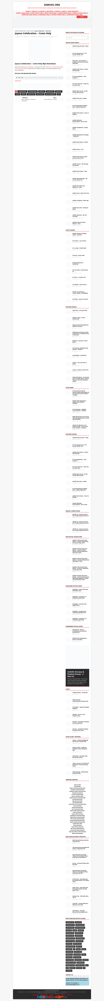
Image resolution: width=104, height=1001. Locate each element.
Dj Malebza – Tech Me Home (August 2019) (80, 604)
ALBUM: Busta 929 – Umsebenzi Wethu (80, 208)
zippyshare (69, 970)
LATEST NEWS (69, 387)
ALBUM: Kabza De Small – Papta (80, 46)
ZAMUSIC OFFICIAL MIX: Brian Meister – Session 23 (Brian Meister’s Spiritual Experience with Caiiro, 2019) (80, 550)
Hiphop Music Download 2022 (77, 817)
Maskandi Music (70, 965)
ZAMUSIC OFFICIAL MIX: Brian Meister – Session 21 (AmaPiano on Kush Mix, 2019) (80, 568)
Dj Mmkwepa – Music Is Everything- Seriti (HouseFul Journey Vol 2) (80, 631)
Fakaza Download (77, 812)
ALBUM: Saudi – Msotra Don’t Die (81, 193)
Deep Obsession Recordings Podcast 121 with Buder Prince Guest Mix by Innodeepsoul (80, 856)
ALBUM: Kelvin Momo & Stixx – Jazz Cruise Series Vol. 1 (80, 157)
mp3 (59, 94)
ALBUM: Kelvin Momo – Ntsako (80, 142)
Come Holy (41, 91)
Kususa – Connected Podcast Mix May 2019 (81, 864)
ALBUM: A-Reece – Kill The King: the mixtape (80, 164)
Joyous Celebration (50, 94)
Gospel (23, 94)
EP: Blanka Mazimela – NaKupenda (78, 263)
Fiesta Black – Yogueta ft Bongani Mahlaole (81, 707)
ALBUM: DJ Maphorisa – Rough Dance (80, 128)
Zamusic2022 (77, 786)
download (58, 91)
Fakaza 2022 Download (77, 814)
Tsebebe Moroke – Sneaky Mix (80, 692)
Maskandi (85, 960)
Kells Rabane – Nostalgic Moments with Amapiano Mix (80, 911)
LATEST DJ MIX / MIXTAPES (73, 737)
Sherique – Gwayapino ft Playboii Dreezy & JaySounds (81, 722)
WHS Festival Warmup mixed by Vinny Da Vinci (80, 840)
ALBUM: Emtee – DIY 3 (78, 149)
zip (84, 968)
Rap (67, 968)
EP (74, 949)
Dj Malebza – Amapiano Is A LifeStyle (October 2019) (79, 597)
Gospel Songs (40, 94)
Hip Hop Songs (69, 960)
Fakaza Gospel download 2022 (77, 822)
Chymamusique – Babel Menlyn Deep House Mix (80, 772)
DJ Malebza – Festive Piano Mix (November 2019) (80, 590)
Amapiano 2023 (78, 933)
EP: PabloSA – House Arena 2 (80, 284)
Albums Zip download (77, 833)
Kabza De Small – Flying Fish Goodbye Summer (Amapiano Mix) (80, 749)
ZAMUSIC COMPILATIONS (73, 511)
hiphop (83, 954)
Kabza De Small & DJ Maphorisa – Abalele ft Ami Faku (81, 325)
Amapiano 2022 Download (77, 789)
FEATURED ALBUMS (71, 434)
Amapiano (80, 930)
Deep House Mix (77, 943)
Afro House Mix (70, 927)
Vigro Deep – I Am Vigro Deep (80, 310)
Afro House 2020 (80, 925)
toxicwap (79, 968)
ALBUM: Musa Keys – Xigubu (80, 98)
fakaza (17, 94)
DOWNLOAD (34, 36)
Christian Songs (33, 91)
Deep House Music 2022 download (77, 831)
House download (77, 825)
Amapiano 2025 (69, 935)
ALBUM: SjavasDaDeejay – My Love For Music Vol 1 (80, 179)
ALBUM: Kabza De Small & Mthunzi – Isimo (79, 223)
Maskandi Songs (80, 965)
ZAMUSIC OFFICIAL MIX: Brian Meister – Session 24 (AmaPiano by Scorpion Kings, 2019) (80, 542)
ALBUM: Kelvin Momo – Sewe (80, 171)
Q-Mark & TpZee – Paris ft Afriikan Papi (79, 318)
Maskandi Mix (80, 962)
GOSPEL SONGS (30, 31)
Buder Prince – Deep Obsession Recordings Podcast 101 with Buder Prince (80, 889)
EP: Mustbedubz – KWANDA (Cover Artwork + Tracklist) (79, 410)
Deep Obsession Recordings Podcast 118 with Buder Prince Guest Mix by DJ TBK (80, 872)
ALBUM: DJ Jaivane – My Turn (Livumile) (80, 215)
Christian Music (22, 91)
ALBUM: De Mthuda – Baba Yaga (81, 200)
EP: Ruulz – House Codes (78, 255)
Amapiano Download (77, 793)
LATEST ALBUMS (70, 230)
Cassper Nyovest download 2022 (77, 797)
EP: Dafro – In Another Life (79, 277)
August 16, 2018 (20, 36)
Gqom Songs (77, 954)
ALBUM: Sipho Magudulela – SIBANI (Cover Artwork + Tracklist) (79, 402)
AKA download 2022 (77, 799)
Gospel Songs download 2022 (77, 820)
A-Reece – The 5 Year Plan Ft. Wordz (80, 363)
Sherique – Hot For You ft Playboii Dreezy (79, 715)
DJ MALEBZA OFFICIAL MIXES (74, 586)
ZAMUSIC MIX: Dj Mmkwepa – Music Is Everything (80, 639)
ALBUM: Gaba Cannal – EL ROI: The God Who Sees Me (80, 91)
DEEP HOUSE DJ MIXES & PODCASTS (76, 837)
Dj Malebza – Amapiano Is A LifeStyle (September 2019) (79, 612)
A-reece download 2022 (77, 794)
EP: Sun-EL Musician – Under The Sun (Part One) (81, 84)
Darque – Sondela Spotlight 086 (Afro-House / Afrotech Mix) (80, 741)
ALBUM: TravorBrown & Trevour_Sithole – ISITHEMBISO (80, 292)
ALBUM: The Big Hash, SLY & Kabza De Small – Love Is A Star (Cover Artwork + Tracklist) (80, 426)
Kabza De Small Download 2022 (77, 788)
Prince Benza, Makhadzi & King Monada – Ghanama (80, 348)
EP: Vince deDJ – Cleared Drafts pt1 (80, 270)
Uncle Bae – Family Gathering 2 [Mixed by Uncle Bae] (80, 904)
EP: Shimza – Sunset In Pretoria (80, 299)
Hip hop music (77, 957)
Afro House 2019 (70, 925)
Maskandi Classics (70, 962)
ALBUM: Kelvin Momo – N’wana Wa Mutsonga (80, 69)
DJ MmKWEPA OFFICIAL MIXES (74, 626)
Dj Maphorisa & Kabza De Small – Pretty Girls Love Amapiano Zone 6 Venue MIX (81, 334)
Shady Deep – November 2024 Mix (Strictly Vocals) (80, 756)
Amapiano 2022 (69, 933)
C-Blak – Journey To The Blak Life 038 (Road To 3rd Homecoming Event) (81, 765)
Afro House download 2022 (77, 818)
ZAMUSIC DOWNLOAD (20, 31)
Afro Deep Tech (70, 922)
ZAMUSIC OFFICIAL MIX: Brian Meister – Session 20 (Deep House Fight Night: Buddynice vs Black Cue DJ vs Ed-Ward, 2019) (81, 577)
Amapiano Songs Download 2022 (77, 791)
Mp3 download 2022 (77, 801)
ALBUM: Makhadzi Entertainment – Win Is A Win (80, 121)
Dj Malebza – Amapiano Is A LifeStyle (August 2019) (79, 619)
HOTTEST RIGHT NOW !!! (72, 42)
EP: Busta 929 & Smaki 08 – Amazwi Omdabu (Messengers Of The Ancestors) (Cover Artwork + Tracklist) (81, 393)
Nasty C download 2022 (77, 796)
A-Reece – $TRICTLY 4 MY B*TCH (80, 370)
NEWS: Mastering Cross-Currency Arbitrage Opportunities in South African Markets (81, 418)
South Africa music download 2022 (77, 804)
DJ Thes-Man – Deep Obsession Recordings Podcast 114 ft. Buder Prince (81, 880)
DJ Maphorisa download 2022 (77, 815)
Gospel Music (31, 94)
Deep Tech (79, 946)
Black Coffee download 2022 (77, 810)
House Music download (77, 827)
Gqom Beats (69, 954)
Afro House (78, 922)
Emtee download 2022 (77, 807)
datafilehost (50, 91)
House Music (78, 960)
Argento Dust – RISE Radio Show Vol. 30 (80, 896)
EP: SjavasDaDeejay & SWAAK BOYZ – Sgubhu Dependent (80, 106)
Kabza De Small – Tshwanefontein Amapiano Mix (80, 700)
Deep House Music (70, 946)
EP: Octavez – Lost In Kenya (79, 240)
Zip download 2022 (77, 802)
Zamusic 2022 (77, 785)
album (74, 930)
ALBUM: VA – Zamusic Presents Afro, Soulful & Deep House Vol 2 (81, 522)
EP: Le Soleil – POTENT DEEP (79, 248)
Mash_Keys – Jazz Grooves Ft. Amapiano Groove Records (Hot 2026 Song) (80, 62)
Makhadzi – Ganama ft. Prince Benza (80, 341)
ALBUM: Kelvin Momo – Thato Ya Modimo (81, 113)
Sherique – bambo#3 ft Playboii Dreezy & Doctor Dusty (80, 729)
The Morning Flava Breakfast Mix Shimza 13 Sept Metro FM (81, 848)
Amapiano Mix (78, 935)
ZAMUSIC (28, 36)
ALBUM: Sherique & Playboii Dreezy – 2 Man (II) (80, 234)
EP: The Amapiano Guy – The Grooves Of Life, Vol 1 (80, 54)
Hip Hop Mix (69, 957)
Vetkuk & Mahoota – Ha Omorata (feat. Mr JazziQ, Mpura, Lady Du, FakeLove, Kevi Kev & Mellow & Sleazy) (81, 379)
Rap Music (72, 968)
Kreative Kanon (63, 993)
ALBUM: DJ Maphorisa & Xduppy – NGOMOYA (81, 135)
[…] (83, 683)
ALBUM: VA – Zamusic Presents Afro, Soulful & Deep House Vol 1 (81, 529)
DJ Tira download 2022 (77, 809)
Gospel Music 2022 (77, 823)
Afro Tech (68, 930)
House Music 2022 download (77, 830)
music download (77, 806)
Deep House (69, 943)
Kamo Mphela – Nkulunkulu (80, 355)
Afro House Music (80, 927)
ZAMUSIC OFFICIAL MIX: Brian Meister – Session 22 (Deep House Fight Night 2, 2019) (81, 560)
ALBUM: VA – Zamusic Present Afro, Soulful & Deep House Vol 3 (81, 515)
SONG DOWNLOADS (49, 36)
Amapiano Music (70, 938)
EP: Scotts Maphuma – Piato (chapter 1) (79, 77)
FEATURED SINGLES (71, 307)
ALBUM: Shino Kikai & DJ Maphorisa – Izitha (79, 186)
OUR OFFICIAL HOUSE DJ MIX (74, 537)
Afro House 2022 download (77, 828)
